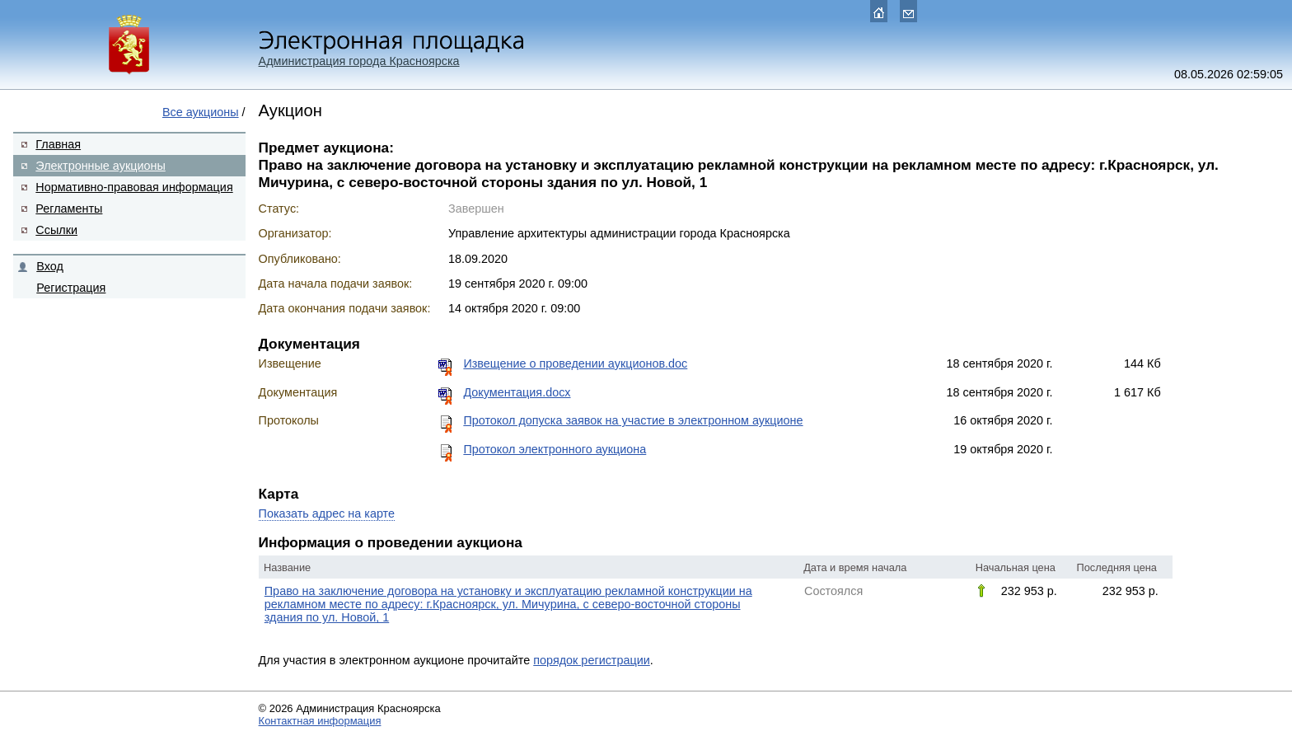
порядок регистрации (591, 660)
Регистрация (70, 287)
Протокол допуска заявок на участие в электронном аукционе (633, 420)
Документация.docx (516, 392)
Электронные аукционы (100, 165)
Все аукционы (200, 112)
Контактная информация (320, 721)
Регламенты (68, 208)
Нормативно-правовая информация (133, 187)
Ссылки (56, 230)
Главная (58, 144)
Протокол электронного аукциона (554, 449)
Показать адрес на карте (327, 513)
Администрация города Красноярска (359, 61)
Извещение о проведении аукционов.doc (575, 363)
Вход (49, 266)
